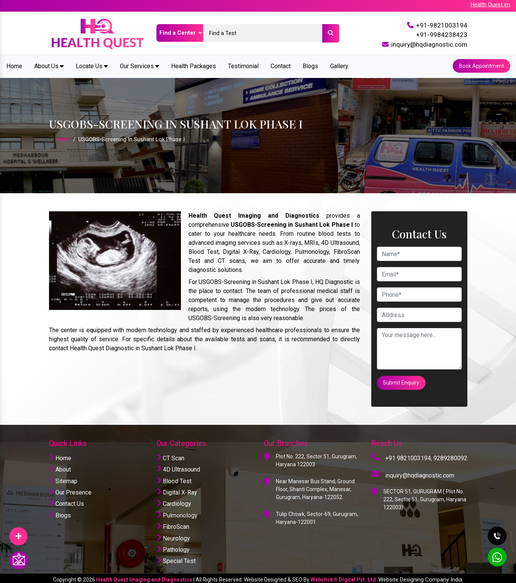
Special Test (176, 558)
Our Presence (70, 489)
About (60, 466)
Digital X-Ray (176, 489)
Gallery (339, 65)
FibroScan (172, 524)
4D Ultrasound (178, 466)
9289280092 (450, 455)
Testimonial (243, 65)
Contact (281, 65)
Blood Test (173, 478)
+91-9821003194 (441, 25)
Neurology (173, 535)
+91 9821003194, (408, 455)
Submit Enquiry (402, 381)
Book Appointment (481, 66)
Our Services (139, 65)
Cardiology (173, 501)
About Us (49, 65)
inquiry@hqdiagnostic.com (429, 44)
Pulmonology (177, 512)
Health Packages (193, 65)
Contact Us (66, 501)
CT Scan (170, 455)
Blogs (310, 65)
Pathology (173, 546)
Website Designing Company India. (420, 576)
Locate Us (92, 65)
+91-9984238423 (441, 34)
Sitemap (63, 478)
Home (14, 65)
